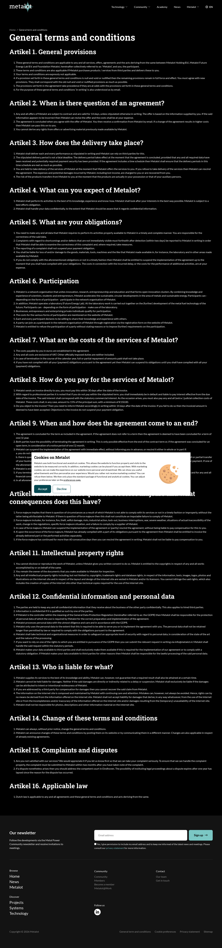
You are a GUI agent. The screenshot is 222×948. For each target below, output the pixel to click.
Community (142, 6)
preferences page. (72, 479)
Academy (162, 6)
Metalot (193, 6)
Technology (119, 6)
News (177, 6)
